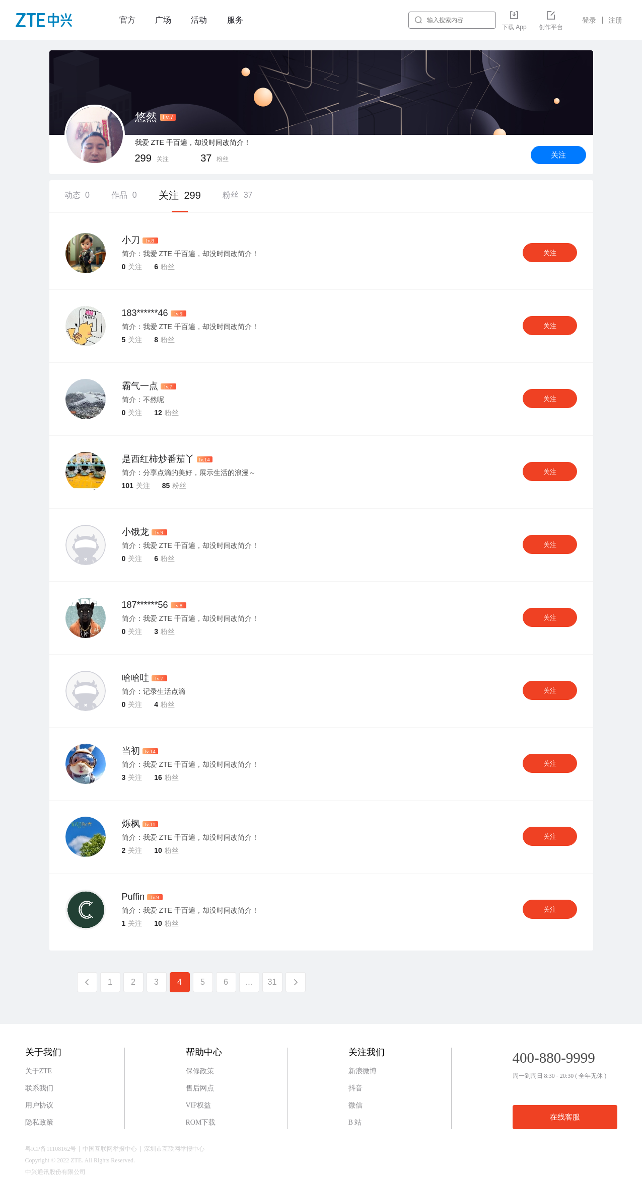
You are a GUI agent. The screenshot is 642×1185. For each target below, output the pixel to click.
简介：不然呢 (143, 400)
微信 (355, 1105)
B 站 (355, 1122)
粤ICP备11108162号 (51, 1148)
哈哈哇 (135, 678)
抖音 (355, 1088)
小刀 (131, 240)
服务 (235, 20)
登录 (589, 20)
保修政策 (200, 1071)
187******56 (145, 605)
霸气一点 (140, 386)
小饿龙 (135, 532)
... (249, 982)
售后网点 (200, 1088)
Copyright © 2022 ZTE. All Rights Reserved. (80, 1160)
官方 (127, 20)
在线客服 (565, 1117)
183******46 (145, 313)
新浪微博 (362, 1071)
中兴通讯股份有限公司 (55, 1171)
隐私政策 (39, 1122)
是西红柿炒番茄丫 (158, 459)
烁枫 (131, 824)
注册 (615, 20)
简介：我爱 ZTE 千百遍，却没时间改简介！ (190, 254)
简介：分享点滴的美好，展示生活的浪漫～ (189, 472)
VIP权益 (198, 1105)
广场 (163, 20)
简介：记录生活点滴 (153, 691)
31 (272, 982)
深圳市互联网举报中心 (174, 1148)
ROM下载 (201, 1122)
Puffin (133, 897)
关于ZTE (38, 1071)
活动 (199, 20)
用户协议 (39, 1105)
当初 (131, 751)
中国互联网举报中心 (110, 1148)
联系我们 (39, 1088)
